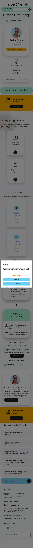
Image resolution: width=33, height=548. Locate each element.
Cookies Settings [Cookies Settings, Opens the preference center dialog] (16, 275)
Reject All (16, 279)
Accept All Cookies (16, 283)
